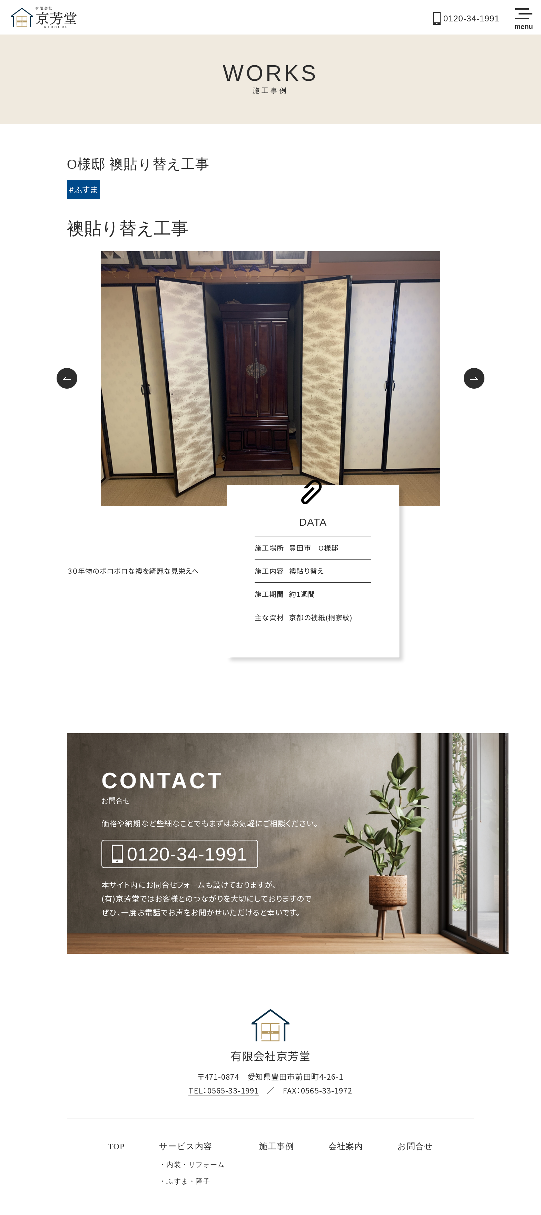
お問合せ (415, 1146)
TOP (116, 1146)
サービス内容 (185, 1146)
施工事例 (276, 1146)
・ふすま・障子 (184, 1181)
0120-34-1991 (466, 18)
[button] (67, 378)
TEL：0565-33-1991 (223, 1090)
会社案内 (345, 1146)
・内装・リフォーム (192, 1164)
